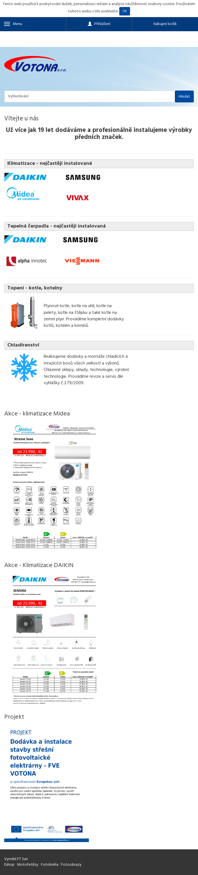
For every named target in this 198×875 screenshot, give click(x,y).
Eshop (9, 864)
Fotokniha (49, 864)
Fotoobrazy (71, 864)
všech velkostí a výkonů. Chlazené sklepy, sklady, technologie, (82, 367)
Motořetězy (27, 864)
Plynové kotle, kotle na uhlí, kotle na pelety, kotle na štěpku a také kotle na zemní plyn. (80, 312)
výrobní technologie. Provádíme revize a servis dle (86, 373)
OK (124, 11)
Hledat (184, 96)
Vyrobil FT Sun (16, 859)
